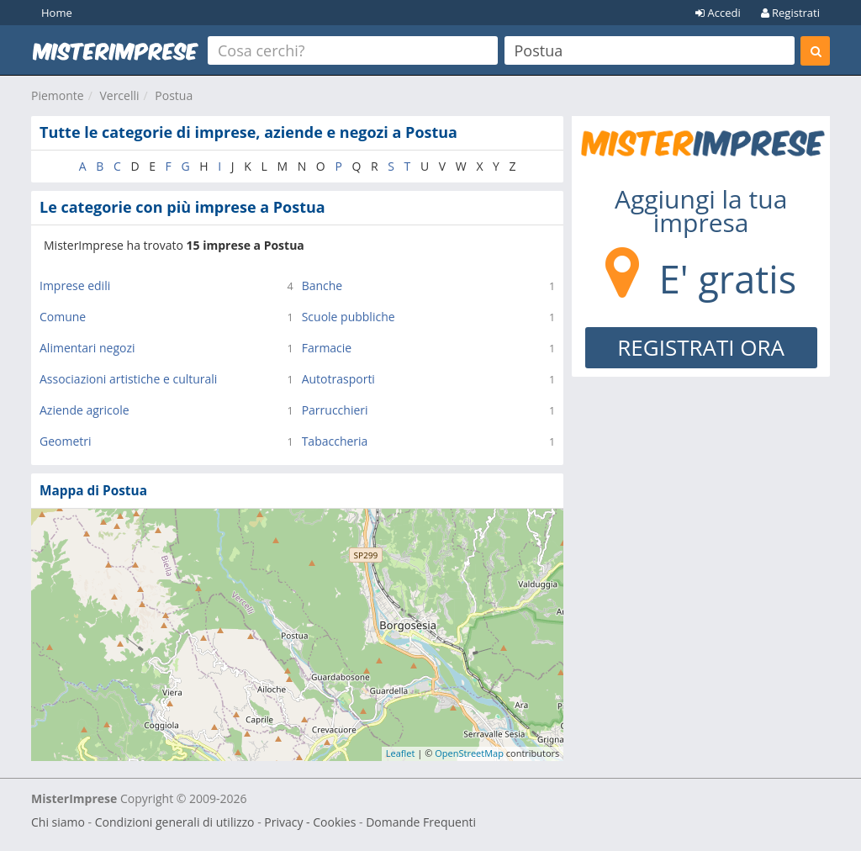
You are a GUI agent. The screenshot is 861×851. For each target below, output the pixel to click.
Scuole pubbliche (348, 317)
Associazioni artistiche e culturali (128, 379)
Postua (174, 95)
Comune (63, 317)
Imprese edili (75, 285)
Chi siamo (58, 822)
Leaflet (400, 753)
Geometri (66, 441)
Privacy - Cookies (310, 822)
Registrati (790, 12)
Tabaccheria (335, 441)
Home (56, 12)
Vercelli (119, 95)
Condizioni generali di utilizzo (175, 822)
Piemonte (57, 95)
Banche (322, 285)
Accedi (718, 12)
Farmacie (327, 348)
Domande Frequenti (421, 822)
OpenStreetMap (469, 753)
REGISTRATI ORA (700, 347)
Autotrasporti (338, 379)
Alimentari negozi (87, 348)
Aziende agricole (84, 410)
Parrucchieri (335, 410)
